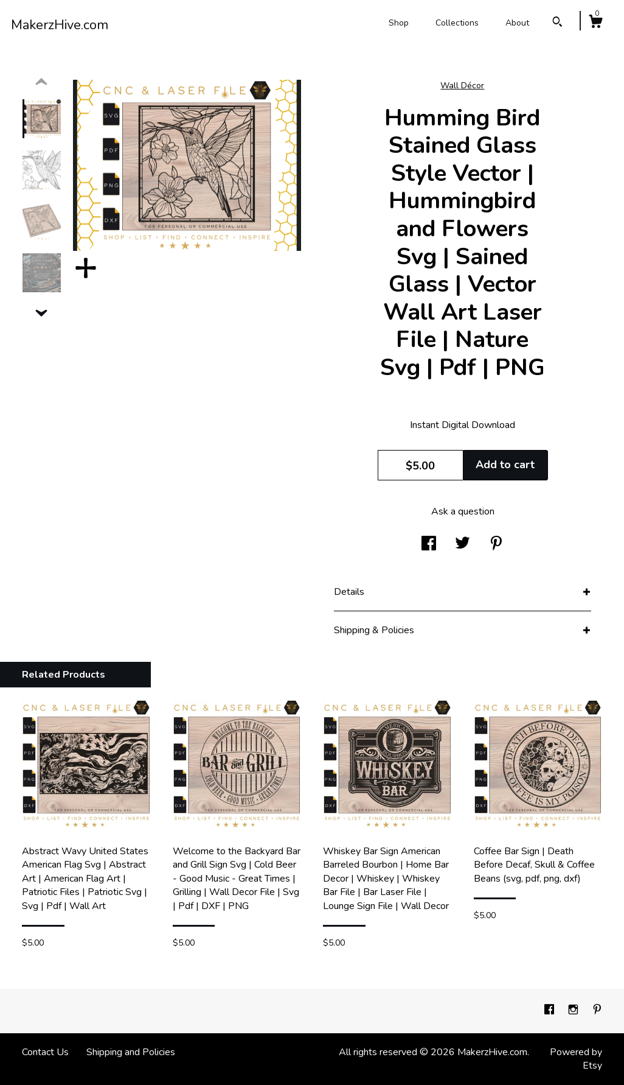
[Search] (557, 23)
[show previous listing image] (41, 82)
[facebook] (550, 1010)
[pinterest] (597, 1010)
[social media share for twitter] (463, 545)
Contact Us (45, 1052)
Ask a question (462, 511)
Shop (399, 23)
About (517, 23)
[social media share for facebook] (428, 545)
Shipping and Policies (130, 1052)
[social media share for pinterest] (496, 545)
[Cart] (595, 23)
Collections (457, 23)
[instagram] (574, 1010)
